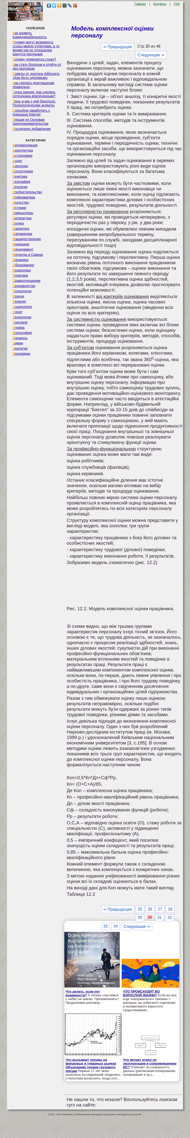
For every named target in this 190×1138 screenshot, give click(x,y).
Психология (22, 291)
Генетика (20, 176)
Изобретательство (27, 192)
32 (169, 917)
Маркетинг (21, 229)
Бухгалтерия (23, 171)
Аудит (17, 161)
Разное (18, 296)
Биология (20, 166)
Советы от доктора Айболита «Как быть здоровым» (36, 76)
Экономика (21, 354)
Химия (18, 343)
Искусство (21, 202)
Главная (140, 4)
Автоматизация (25, 145)
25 (140, 909)
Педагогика (22, 270)
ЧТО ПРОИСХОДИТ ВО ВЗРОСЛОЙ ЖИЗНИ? (141, 993)
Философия (22, 333)
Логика (18, 223)
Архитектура (23, 150)
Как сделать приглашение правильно (33, 85)
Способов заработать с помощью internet (31, 112)
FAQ (177, 4)
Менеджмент (23, 249)
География (21, 182)
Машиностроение (27, 239)
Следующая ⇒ (151, 55)
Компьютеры (23, 213)
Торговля (20, 322)
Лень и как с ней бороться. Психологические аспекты (34, 103)
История (19, 208)
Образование (23, 265)
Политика (20, 275)
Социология (22, 307)
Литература (22, 218)
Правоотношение (26, 281)
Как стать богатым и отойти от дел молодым (37, 66)
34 (115, 926)
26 (150, 909)
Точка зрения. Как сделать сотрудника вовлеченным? (34, 94)
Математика (22, 234)
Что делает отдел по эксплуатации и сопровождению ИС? (149, 1063)
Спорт (17, 312)
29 (140, 917)
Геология (20, 187)
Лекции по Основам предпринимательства (30, 122)
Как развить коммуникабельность (30, 35)
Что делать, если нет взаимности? (83, 993)
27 (160, 909)
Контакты (159, 4)
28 (170, 909)
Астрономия (23, 156)
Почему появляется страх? (34, 59)
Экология (20, 348)
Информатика (24, 197)
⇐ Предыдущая (117, 47)
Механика (21, 260)
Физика (19, 328)
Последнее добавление (32, 129)
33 (105, 926)
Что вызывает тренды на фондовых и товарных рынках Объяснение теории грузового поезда (91, 1065)
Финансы (20, 338)
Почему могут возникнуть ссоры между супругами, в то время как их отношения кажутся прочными (36, 48)
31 (159, 917)
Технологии (22, 317)
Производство (24, 286)
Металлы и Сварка (28, 255)
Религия (19, 301)
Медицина (21, 244)
